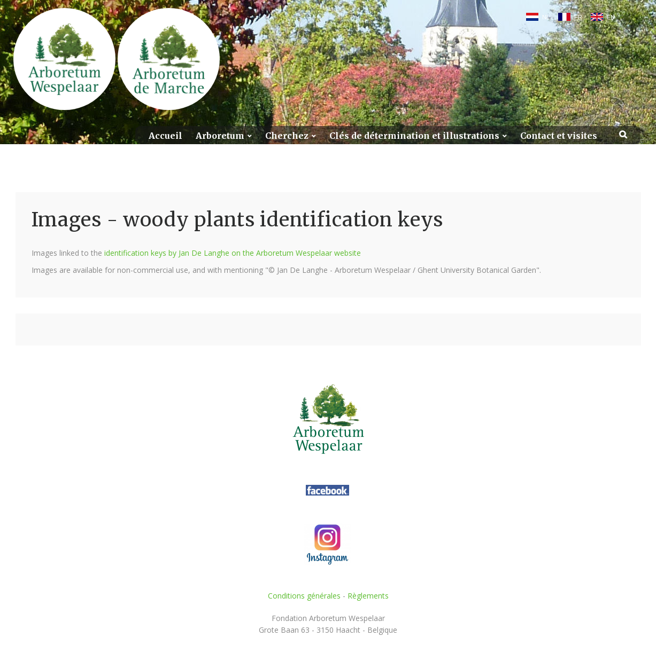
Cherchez (286, 136)
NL (546, 17)
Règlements (368, 596)
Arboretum (220, 136)
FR (578, 17)
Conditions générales (304, 596)
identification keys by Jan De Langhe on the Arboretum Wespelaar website (232, 253)
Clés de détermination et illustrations (414, 136)
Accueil (165, 136)
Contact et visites (558, 136)
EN (611, 17)
